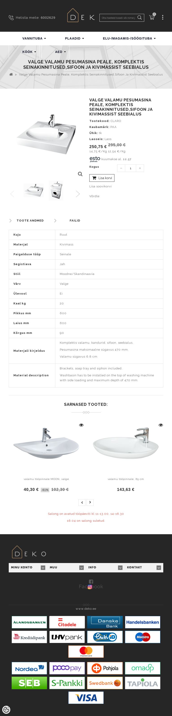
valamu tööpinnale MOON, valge (46, 479)
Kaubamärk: (99, 127)
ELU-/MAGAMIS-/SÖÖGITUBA (128, 38)
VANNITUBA (32, 38)
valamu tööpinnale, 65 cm (126, 479)
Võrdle (94, 196)
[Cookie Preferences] (6, 710)
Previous (12, 194)
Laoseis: (96, 139)
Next (79, 194)
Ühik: (93, 133)
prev (82, 502)
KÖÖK (27, 52)
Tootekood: (99, 121)
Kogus (94, 166)
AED (58, 52)
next (90, 502)
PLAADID (72, 38)
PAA (113, 127)
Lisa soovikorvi (100, 186)
